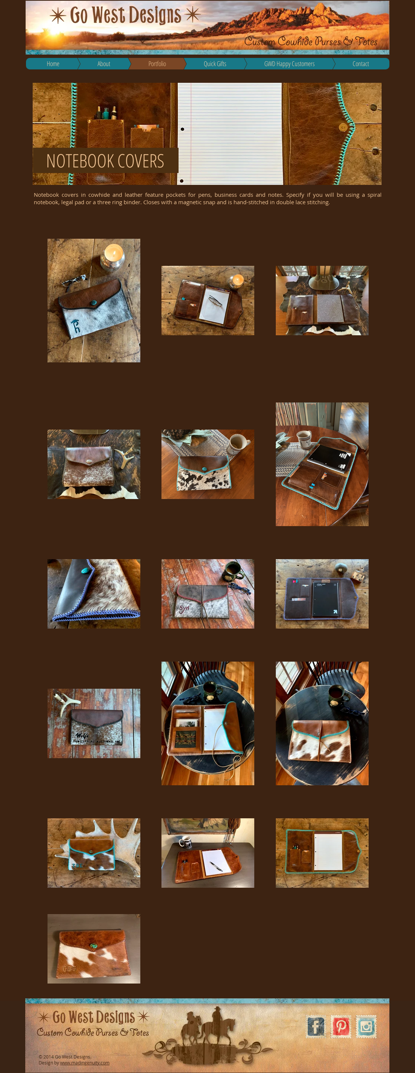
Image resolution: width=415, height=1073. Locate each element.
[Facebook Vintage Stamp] (315, 1026)
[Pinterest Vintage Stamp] (341, 1026)
